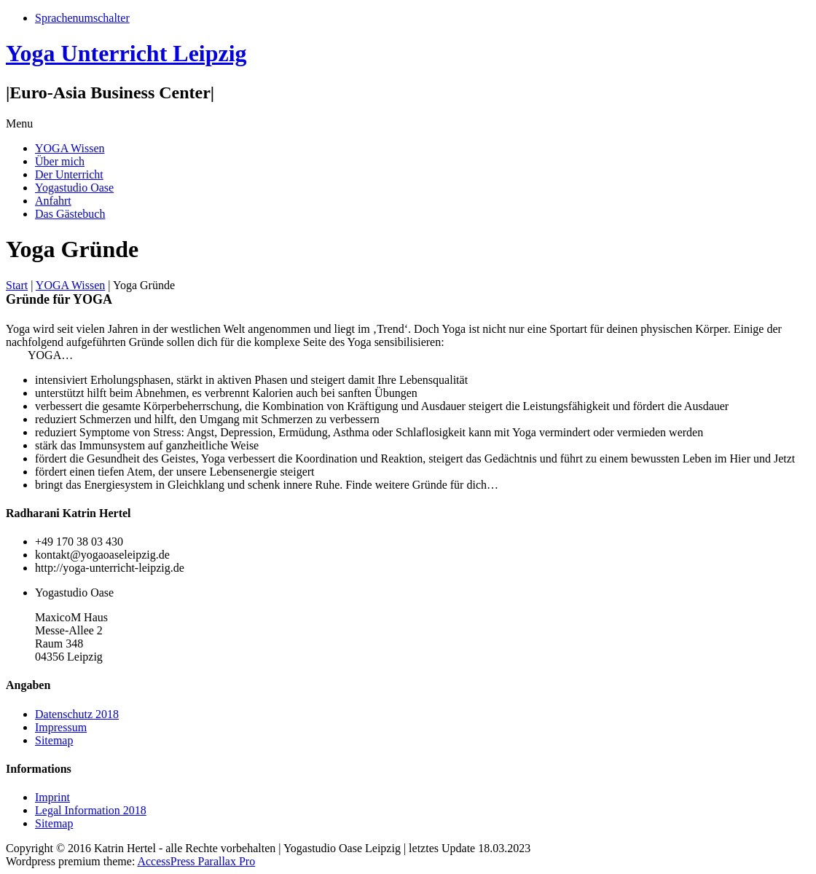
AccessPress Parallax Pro (196, 861)
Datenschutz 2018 (77, 714)
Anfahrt (53, 200)
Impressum (61, 727)
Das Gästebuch (70, 214)
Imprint (52, 797)
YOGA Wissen (70, 148)
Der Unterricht (69, 174)
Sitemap (54, 740)
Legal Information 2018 (90, 810)
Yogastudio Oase (74, 187)
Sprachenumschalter (82, 18)
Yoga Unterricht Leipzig (126, 53)
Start (17, 285)
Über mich (60, 161)
